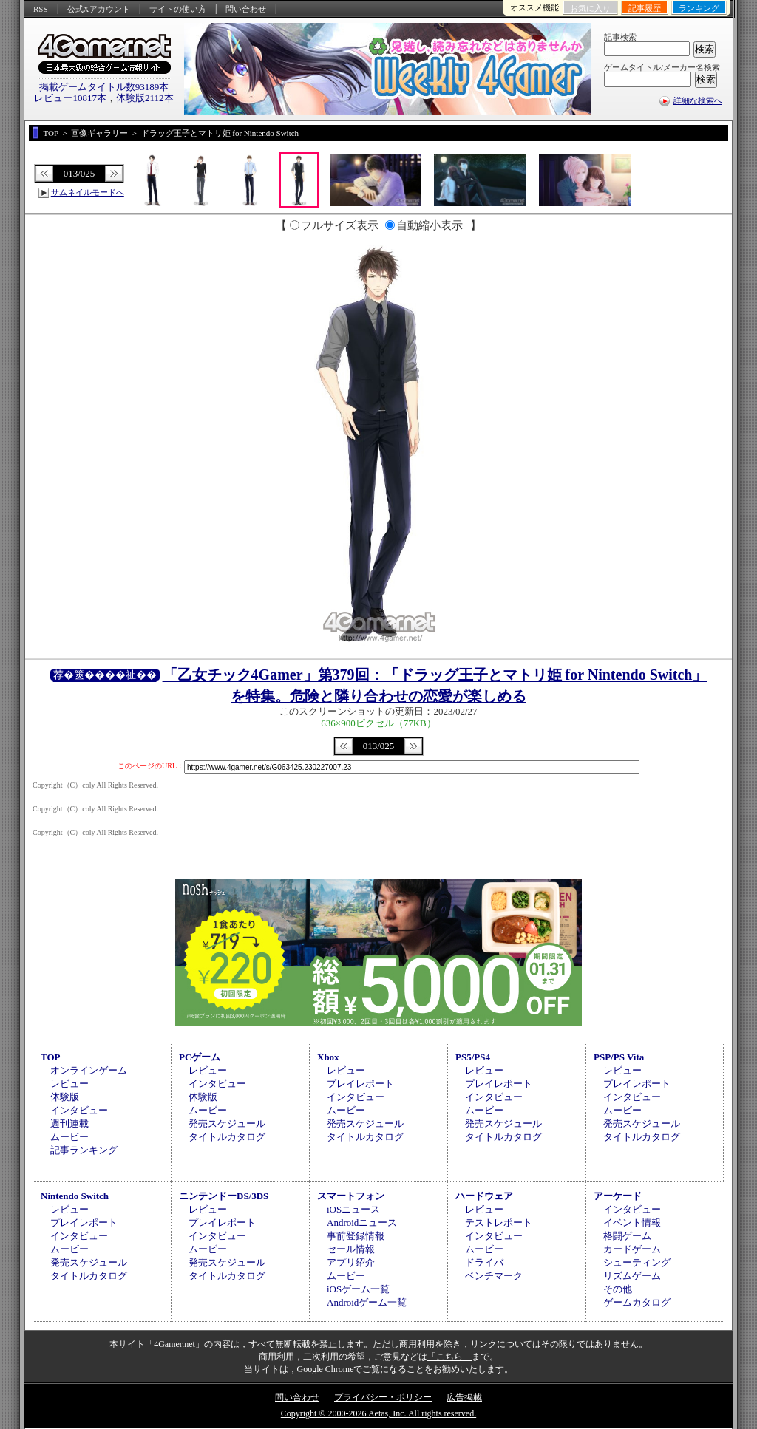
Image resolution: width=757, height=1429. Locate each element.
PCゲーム (199, 1057)
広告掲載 (464, 1397)
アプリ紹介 (351, 1262)
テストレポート (498, 1222)
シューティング (637, 1262)
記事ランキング (84, 1150)
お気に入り (590, 8)
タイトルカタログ (227, 1136)
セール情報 (351, 1249)
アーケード (618, 1195)
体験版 (64, 1096)
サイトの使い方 (177, 8)
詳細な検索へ (697, 100)
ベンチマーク (494, 1275)
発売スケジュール (227, 1123)
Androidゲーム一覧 (367, 1302)
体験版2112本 (145, 97)
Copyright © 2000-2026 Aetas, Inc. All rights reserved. (378, 1413)
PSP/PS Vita (619, 1057)
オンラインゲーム (88, 1070)
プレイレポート (360, 1083)
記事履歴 (644, 8)
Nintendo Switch (75, 1195)
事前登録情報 (355, 1235)
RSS (40, 8)
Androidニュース (362, 1222)
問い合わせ (245, 8)
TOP (51, 1057)
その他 (617, 1289)
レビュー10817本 (70, 97)
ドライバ (484, 1262)
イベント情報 (632, 1222)
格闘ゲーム (627, 1235)
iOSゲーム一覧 (358, 1289)
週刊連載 (69, 1123)
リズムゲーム (632, 1275)
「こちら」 (449, 1356)
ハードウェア (484, 1195)
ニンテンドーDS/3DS (223, 1195)
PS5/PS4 (472, 1057)
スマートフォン (350, 1195)
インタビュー (79, 1110)
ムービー (69, 1136)
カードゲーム (632, 1249)
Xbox (328, 1057)
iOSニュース (353, 1209)
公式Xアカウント (98, 8)
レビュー (69, 1083)
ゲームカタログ (637, 1302)
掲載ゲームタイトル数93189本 (104, 86)
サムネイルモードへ (87, 192)
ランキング (699, 8)
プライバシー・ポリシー (383, 1397)
